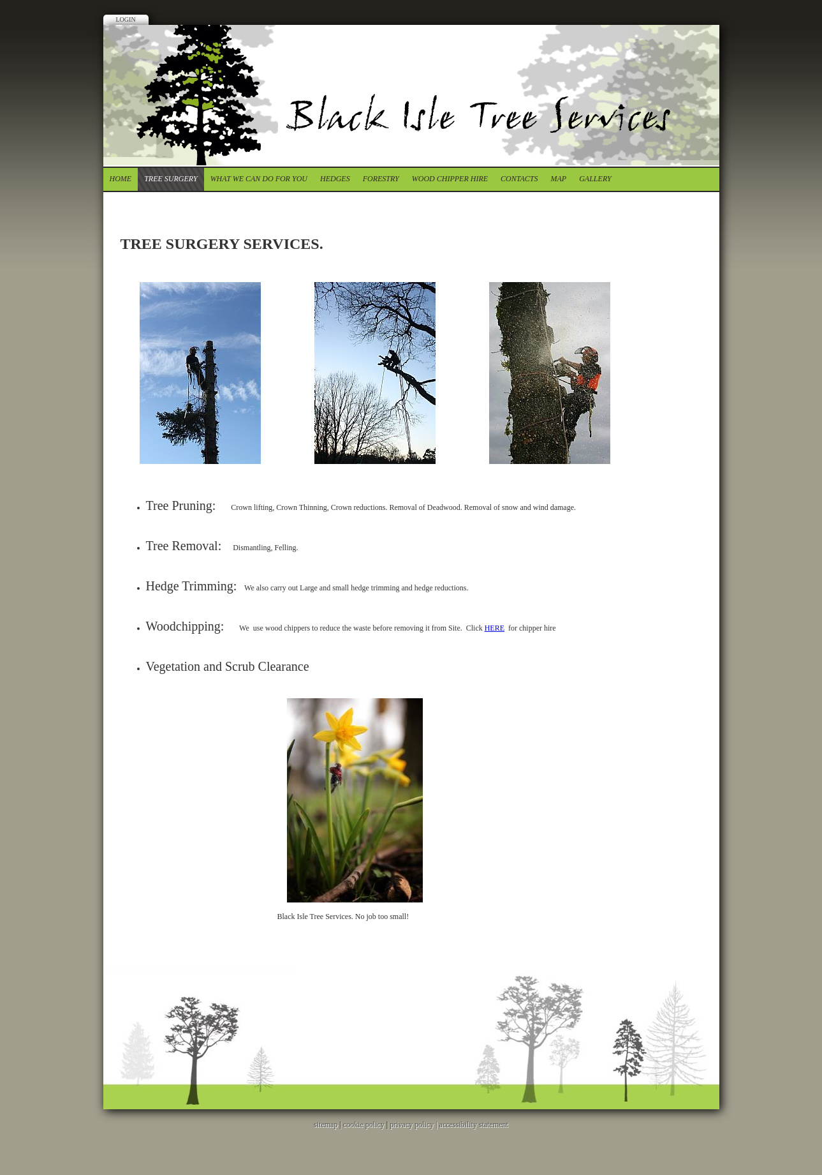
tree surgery (170, 178)
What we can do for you (258, 178)
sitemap (325, 1124)
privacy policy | (414, 1124)
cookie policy (364, 1124)
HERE (494, 628)
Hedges (335, 178)
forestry (381, 178)
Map (559, 178)
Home (121, 178)
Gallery (595, 178)
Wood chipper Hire (450, 178)
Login (126, 19)
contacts (519, 178)
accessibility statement (473, 1124)
